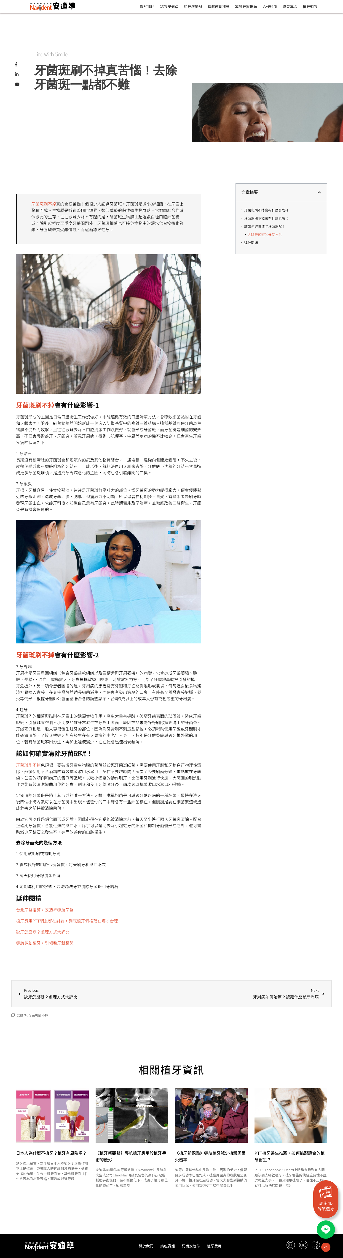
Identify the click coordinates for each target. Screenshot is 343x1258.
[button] (319, 192)
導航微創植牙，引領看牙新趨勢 (45, 943)
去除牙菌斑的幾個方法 (265, 234)
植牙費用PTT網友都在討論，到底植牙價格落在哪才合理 (67, 921)
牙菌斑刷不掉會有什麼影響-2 (266, 218)
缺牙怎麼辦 (193, 6)
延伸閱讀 (251, 242)
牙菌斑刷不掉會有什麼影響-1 (266, 210)
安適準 (22, 1015)
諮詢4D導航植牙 (326, 1205)
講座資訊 (167, 1246)
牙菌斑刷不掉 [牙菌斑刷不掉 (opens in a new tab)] (43, 204)
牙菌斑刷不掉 (38, 1015)
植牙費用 (214, 1246)
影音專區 (290, 6)
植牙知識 (310, 6)
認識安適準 (169, 6)
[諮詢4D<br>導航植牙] (326, 1192)
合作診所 (270, 6)
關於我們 (147, 6)
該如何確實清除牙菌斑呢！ (264, 226)
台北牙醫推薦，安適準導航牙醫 (45, 910)
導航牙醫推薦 (246, 6)
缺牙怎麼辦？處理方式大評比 (43, 932)
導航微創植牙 (219, 6)
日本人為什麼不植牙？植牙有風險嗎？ (51, 1153)
